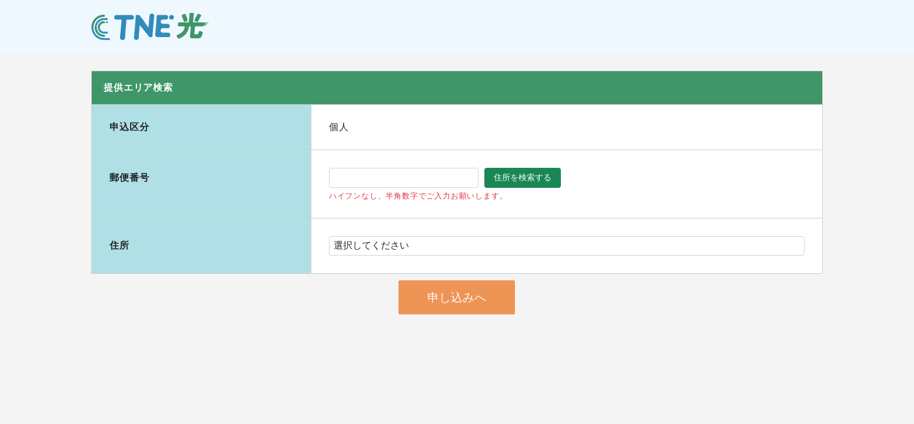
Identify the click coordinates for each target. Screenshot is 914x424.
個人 (339, 127)
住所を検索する (522, 177)
